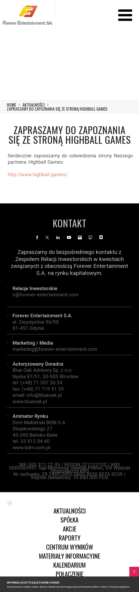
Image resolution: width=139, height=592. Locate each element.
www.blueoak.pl (30, 403)
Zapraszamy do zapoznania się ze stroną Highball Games (57, 109)
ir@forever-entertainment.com (45, 296)
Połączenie (69, 573)
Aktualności (36, 105)
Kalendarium (69, 564)
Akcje (69, 528)
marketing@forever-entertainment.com (55, 350)
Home (13, 105)
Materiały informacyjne (69, 555)
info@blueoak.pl (44, 396)
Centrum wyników (69, 546)
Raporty (69, 537)
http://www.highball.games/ (39, 174)
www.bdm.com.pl (31, 449)
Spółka (69, 519)
